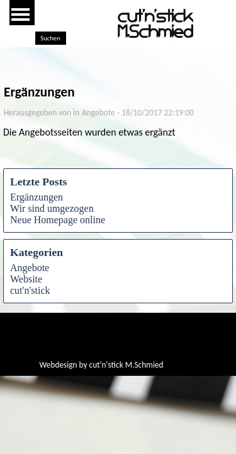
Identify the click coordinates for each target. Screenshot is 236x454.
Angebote (29, 267)
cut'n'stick (30, 290)
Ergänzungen (36, 197)
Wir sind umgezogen (52, 208)
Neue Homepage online (57, 219)
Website (26, 279)
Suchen (50, 38)
